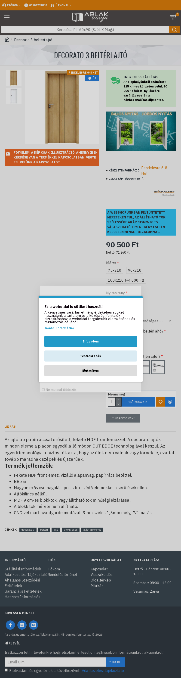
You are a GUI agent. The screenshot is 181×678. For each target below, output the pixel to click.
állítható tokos (92, 529)
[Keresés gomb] (174, 29)
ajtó (55, 529)
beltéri (44, 529)
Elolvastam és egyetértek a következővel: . (65, 670)
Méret (111, 263)
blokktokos (71, 529)
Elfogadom (91, 341)
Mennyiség (114, 394)
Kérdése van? (125, 418)
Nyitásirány (115, 293)
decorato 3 (28, 529)
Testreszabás (90, 356)
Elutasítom (90, 371)
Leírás (10, 427)
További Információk (59, 328)
